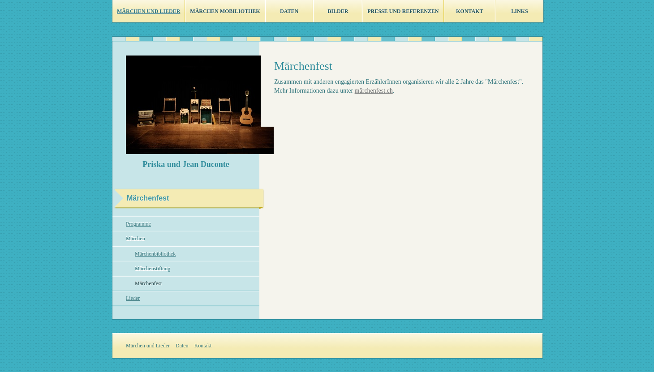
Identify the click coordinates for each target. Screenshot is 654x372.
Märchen (135, 238)
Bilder (337, 11)
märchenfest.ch (374, 90)
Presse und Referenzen (403, 11)
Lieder (133, 298)
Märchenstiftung (152, 268)
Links (519, 11)
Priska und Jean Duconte (185, 164)
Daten (289, 11)
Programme (138, 224)
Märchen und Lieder (148, 11)
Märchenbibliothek (155, 254)
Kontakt (469, 11)
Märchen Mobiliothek (225, 11)
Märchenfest (148, 283)
